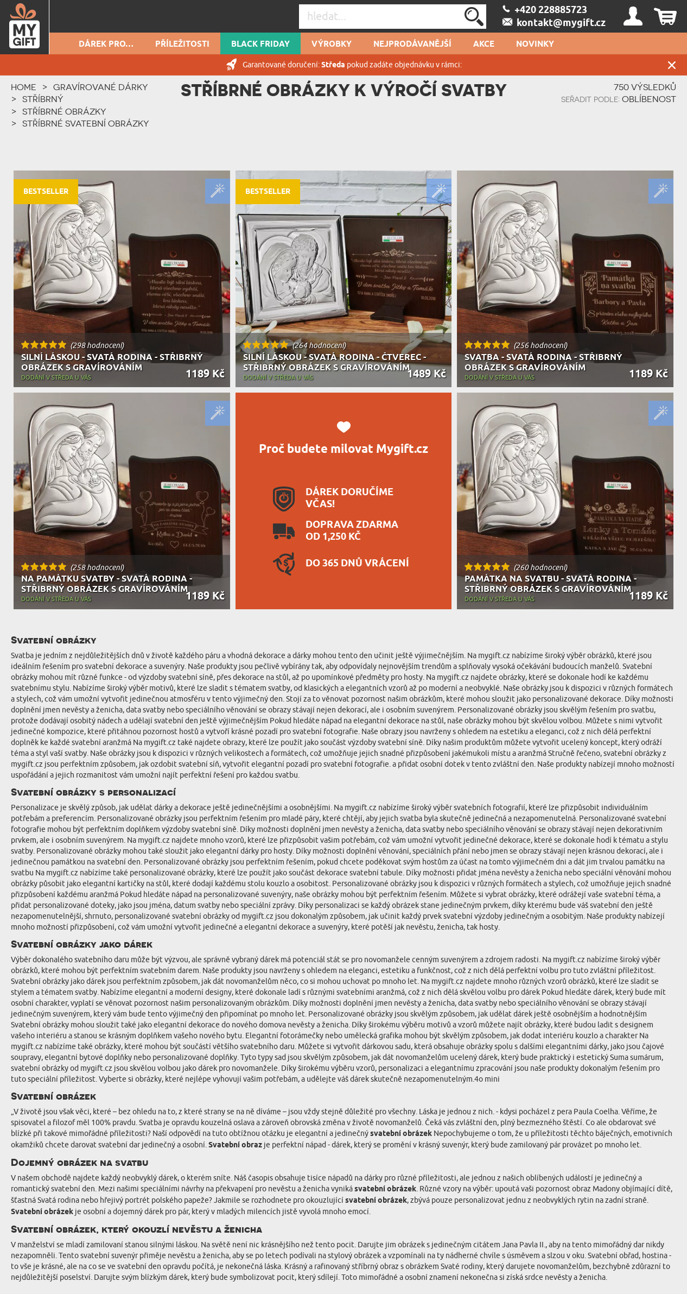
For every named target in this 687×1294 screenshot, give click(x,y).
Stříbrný (42, 99)
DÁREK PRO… (106, 44)
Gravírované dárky (100, 87)
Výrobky (331, 44)
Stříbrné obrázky (64, 111)
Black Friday (260, 44)
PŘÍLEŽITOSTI (182, 44)
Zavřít (672, 64)
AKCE (483, 44)
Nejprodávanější (412, 44)
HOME (23, 87)
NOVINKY (535, 44)
